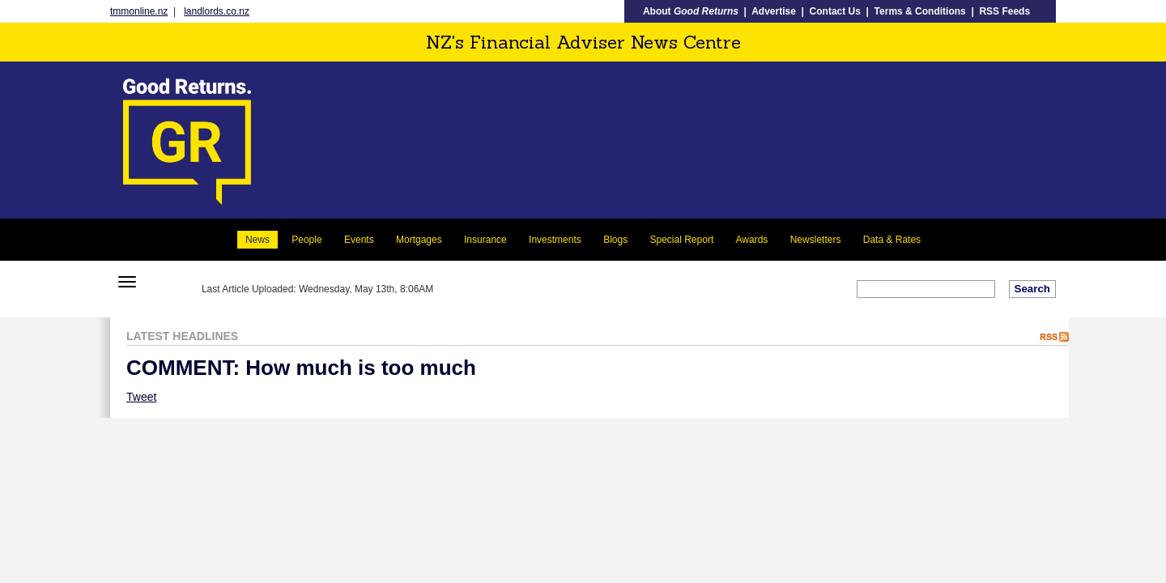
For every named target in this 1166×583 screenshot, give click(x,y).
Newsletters (815, 239)
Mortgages (419, 239)
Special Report (682, 239)
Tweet (141, 396)
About (690, 11)
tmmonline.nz (139, 11)
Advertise (773, 11)
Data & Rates (892, 239)
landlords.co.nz (216, 11)
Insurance (485, 239)
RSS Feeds (1004, 11)
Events (359, 239)
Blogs (615, 239)
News (257, 239)
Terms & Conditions (920, 11)
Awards (752, 239)
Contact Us (835, 11)
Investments (555, 239)
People (306, 239)
